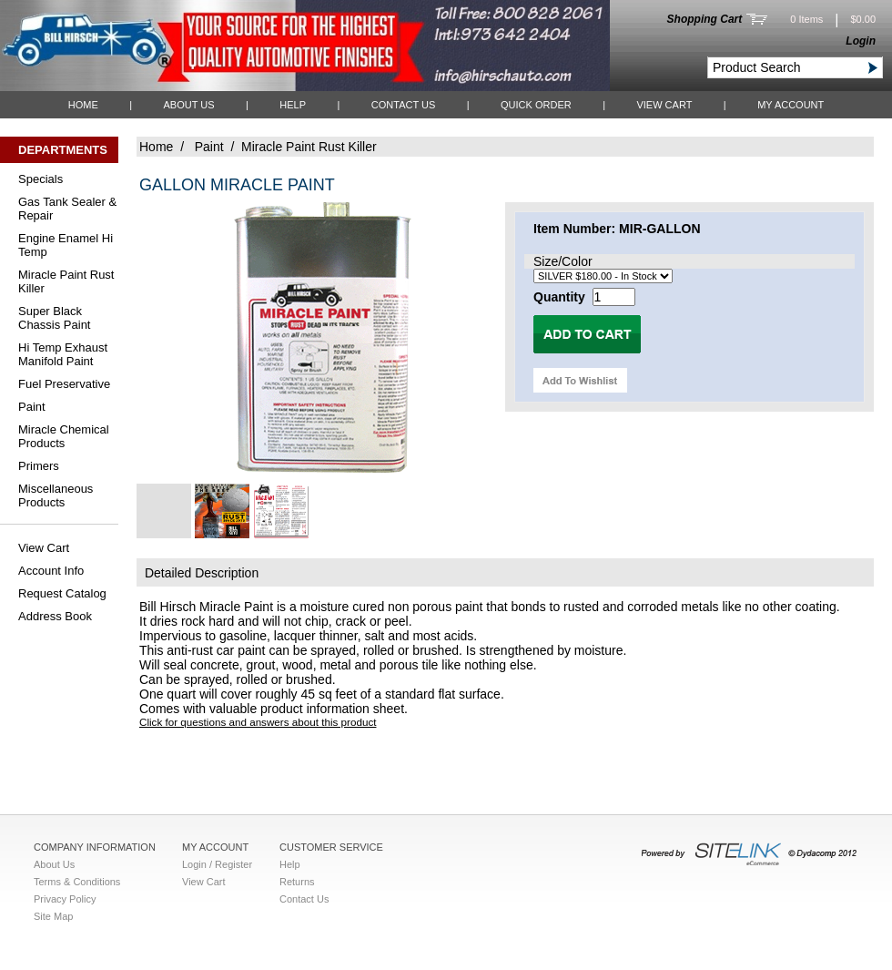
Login (861, 41)
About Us (188, 104)
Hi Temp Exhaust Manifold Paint (62, 354)
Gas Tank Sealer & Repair (67, 208)
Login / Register (217, 864)
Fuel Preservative (64, 384)
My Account (790, 104)
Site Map (53, 916)
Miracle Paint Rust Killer (66, 281)
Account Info (51, 570)
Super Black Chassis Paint (54, 318)
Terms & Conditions (77, 881)
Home (83, 104)
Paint (32, 407)
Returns (297, 881)
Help (292, 104)
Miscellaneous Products (55, 495)
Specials (40, 179)
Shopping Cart (705, 19)
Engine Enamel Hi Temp (65, 245)
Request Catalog (62, 593)
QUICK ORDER (536, 104)
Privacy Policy (65, 898)
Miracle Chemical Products (63, 436)
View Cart (664, 104)
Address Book (55, 616)
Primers (38, 466)
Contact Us (403, 104)
